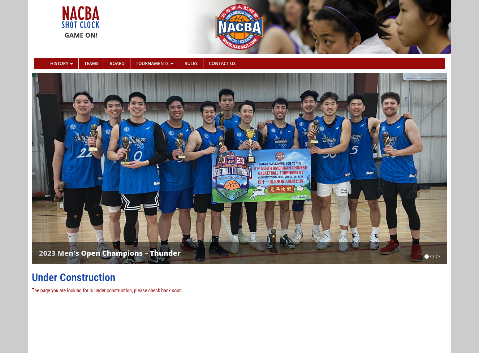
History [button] (61, 63)
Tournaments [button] (154, 63)
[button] (63, 168)
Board (117, 63)
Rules (191, 63)
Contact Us (222, 63)
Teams (91, 63)
